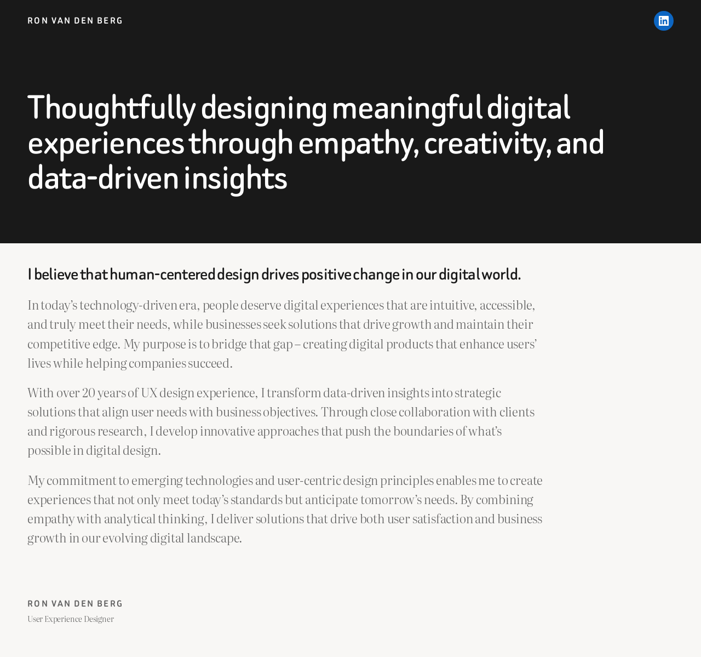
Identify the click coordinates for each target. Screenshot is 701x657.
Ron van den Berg (75, 20)
